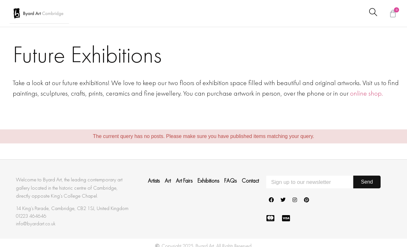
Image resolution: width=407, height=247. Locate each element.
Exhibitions (208, 180)
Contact (250, 180)
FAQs (230, 180)
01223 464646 (31, 216)
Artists (154, 180)
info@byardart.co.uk (35, 223)
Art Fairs (184, 180)
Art (168, 180)
